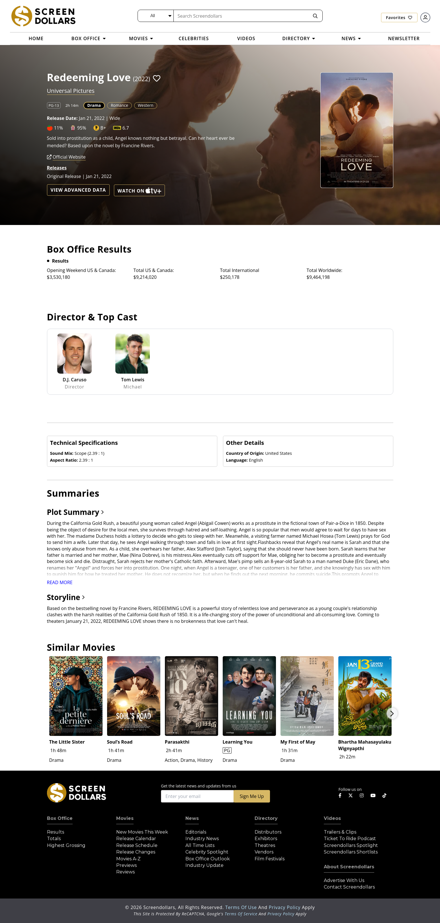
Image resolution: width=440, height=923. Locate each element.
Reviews (125, 872)
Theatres (265, 845)
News (192, 818)
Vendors (264, 852)
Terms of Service (241, 913)
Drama (94, 105)
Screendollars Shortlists (351, 852)
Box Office (60, 818)
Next (392, 713)
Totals (54, 838)
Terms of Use (241, 907)
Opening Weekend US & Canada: (81, 270)
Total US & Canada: (154, 270)
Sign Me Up (252, 796)
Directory (266, 818)
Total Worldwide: (324, 270)
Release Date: (62, 118)
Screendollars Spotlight (351, 845)
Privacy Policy (285, 907)
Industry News (202, 838)
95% (81, 128)
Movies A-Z (128, 858)
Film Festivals (270, 858)
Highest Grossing (66, 845)
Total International (239, 270)
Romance (119, 105)
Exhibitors (266, 838)
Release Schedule (136, 845)
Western (146, 105)
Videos (332, 818)
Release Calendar (136, 838)
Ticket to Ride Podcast (350, 838)
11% (58, 128)
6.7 (125, 128)
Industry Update (204, 865)
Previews (126, 865)
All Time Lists (199, 845)
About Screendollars (349, 866)
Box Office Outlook (207, 858)
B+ (103, 128)
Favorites (399, 17)
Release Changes (135, 852)
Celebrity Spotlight (206, 852)
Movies (125, 818)
